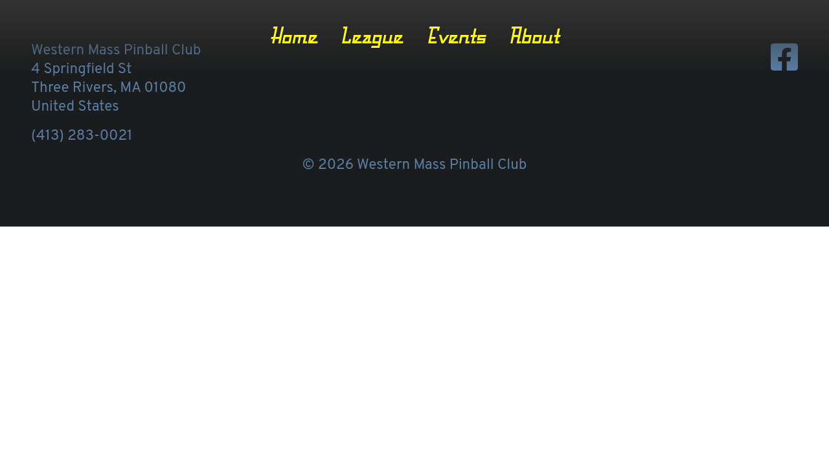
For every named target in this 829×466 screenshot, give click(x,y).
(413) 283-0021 (81, 136)
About (533, 35)
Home (293, 35)
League (371, 35)
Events (456, 35)
